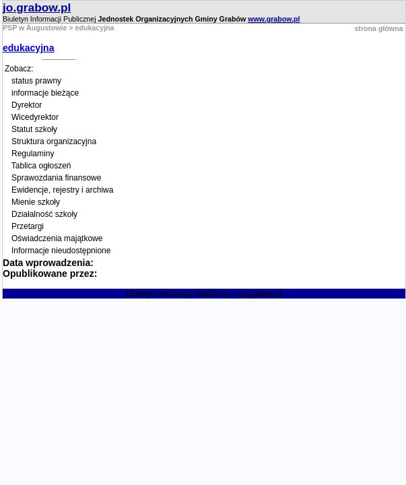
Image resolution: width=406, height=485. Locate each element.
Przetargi (27, 226)
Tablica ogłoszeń (41, 165)
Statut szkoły (34, 129)
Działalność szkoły (44, 214)
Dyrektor (26, 105)
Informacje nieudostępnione (60, 250)
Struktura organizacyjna (53, 141)
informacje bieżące (45, 93)
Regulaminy (32, 153)
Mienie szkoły (35, 202)
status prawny (36, 81)
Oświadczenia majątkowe (56, 238)
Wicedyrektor (35, 117)
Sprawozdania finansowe (56, 178)
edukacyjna (28, 47)
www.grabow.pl (274, 19)
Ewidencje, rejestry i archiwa (62, 190)
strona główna (378, 28)
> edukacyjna (90, 28)
